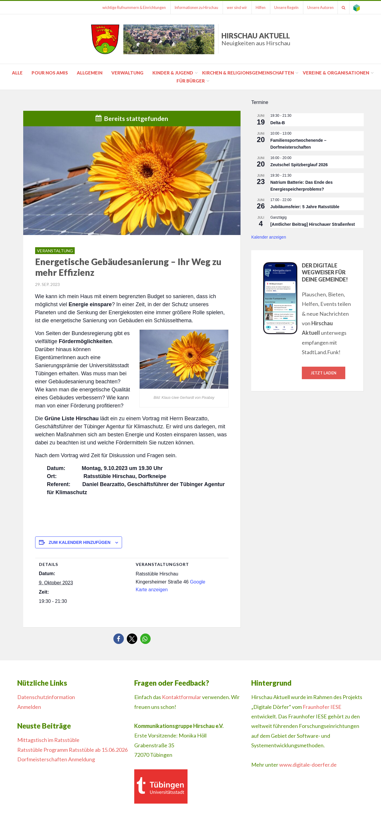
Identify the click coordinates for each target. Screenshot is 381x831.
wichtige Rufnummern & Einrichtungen (125, 7)
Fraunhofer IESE (322, 707)
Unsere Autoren (318, 7)
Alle (17, 72)
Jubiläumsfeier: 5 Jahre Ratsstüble (304, 206)
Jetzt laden (323, 373)
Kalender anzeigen (268, 237)
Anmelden (29, 707)
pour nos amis (50, 72)
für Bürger (191, 80)
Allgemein (89, 72)
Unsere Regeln (282, 7)
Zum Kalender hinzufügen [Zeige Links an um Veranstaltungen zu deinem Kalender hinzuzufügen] (79, 542)
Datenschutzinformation (46, 697)
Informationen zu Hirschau (189, 7)
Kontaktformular (181, 697)
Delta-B (277, 122)
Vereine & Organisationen (336, 72)
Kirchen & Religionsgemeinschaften (248, 72)
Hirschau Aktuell (255, 38)
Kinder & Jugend (172, 72)
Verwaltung (127, 72)
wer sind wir (231, 7)
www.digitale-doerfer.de (308, 764)
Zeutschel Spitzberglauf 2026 (299, 164)
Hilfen (255, 7)
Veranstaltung (55, 250)
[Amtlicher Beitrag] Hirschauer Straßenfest (312, 224)
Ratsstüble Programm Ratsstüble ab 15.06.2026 (72, 749)
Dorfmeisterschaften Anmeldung (56, 759)
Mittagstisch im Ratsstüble (48, 740)
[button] (118, 639)
